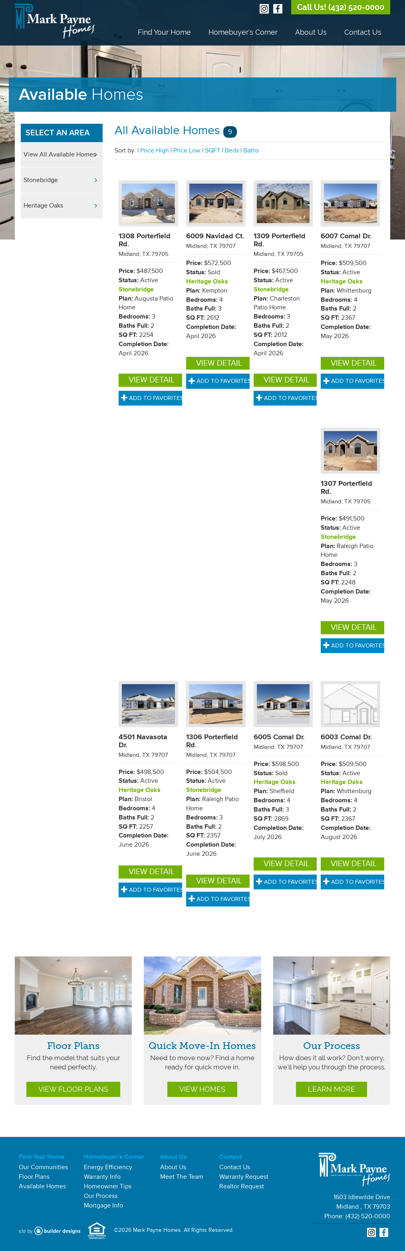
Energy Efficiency (108, 1167)
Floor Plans (73, 1045)
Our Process (331, 1045)
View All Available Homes (60, 154)
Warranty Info (102, 1177)
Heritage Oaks (43, 206)
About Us (311, 32)
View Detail (152, 380)
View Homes (202, 1089)
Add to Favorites (152, 398)
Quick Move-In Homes (202, 1045)
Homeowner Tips (107, 1186)
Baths (251, 150)
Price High (154, 150)
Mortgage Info (103, 1205)
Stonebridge (41, 180)
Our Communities (43, 1167)
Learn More (331, 1089)
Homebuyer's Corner (243, 32)
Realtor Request (241, 1186)
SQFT (212, 150)
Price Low (187, 150)
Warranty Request (243, 1177)
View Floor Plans (73, 1089)
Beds (232, 150)
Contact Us (362, 32)
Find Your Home (164, 32)
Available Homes (42, 1186)
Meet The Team (181, 1177)
